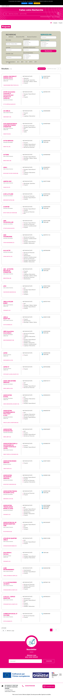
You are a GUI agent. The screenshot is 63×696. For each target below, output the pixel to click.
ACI (22, 62)
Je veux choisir (37, 3)
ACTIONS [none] (6, 154)
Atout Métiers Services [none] (7, 553)
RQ (9, 63)
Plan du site (15, 694)
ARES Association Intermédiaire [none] (8, 332)
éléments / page (10, 630)
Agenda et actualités (46, 694)
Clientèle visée (9, 53)
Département (26, 39)
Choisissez (30, 41)
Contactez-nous (50, 686)
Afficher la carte (41, 68)
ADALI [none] (5, 167)
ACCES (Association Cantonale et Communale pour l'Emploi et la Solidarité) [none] (9, 95)
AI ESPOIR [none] (6, 207)
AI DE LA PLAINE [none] (8, 194)
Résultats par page (51, 68)
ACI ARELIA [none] (6, 111)
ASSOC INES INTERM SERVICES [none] (9, 381)
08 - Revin (30, 58)
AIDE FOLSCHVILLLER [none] (8, 221)
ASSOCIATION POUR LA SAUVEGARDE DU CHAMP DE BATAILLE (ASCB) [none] (10, 446)
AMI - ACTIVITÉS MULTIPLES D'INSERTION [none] (8, 270)
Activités (8, 47)
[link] (31, 81)
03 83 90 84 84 (30, 686)
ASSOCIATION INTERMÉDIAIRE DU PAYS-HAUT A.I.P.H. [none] (9, 413)
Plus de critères (56, 16)
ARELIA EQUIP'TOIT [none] (6, 317)
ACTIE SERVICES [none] (8, 140)
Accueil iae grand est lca (51, 23)
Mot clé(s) (8, 40)
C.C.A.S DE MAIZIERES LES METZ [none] (10, 583)
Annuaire (55, 22)
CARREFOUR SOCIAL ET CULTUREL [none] (10, 614)
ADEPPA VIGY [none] (7, 181)
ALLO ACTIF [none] (6, 250)
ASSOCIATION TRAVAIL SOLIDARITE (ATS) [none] (10, 492)
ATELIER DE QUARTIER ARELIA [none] (10, 539)
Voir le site (45, 77)
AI (17, 62)
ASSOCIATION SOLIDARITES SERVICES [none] (7, 477)
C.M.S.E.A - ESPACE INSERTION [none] (9, 597)
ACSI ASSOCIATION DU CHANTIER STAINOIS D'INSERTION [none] (10, 125)
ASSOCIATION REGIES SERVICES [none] (9, 461)
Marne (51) (30, 45)
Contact (20, 694)
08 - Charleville (30, 56)
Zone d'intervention (28, 52)
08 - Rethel (30, 57)
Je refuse (30, 3)
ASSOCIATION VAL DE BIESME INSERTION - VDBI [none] (9, 524)
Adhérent (11, 36)
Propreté (60, 22)
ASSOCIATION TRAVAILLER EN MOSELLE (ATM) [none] (8, 507)
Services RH (46, 35)
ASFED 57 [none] (6, 367)
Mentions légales (26, 694)
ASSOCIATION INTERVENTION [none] (8, 430)
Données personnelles (36, 694)
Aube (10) (30, 43)
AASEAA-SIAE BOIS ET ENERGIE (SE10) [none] (10, 77)
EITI (36, 62)
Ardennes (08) (30, 42)
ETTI (30, 62)
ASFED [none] (5, 353)
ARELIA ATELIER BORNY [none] (8, 302)
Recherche (58, 13)
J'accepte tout (24, 3)
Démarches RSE (20, 36)
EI (26, 62)
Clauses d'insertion (32, 36)
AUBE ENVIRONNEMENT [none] (8, 568)
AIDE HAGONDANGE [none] (7, 235)
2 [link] (53, 629)
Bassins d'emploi (45, 40)
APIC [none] (4, 286)
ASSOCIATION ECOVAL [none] (7, 395)
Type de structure (10, 62)
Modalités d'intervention (29, 47)
